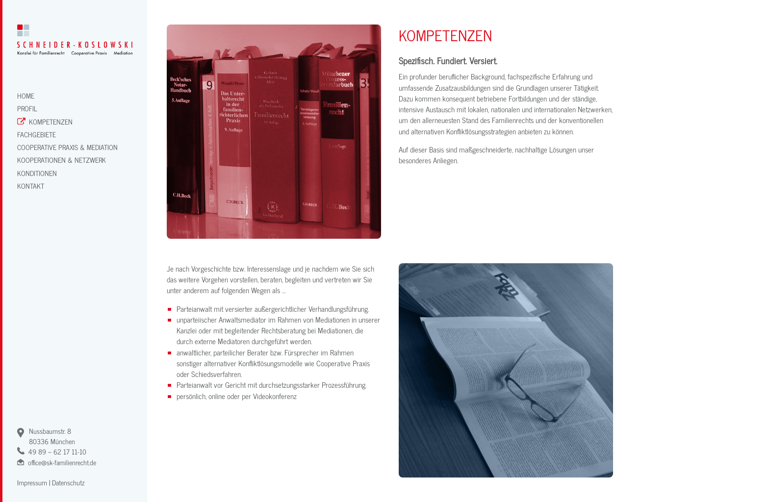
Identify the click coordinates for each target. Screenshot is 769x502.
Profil (27, 108)
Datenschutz (68, 482)
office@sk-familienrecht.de (62, 462)
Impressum (32, 482)
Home (25, 95)
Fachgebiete (36, 134)
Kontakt (30, 185)
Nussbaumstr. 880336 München (52, 436)
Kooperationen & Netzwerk (61, 159)
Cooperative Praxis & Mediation (67, 146)
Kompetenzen (51, 121)
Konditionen (37, 172)
